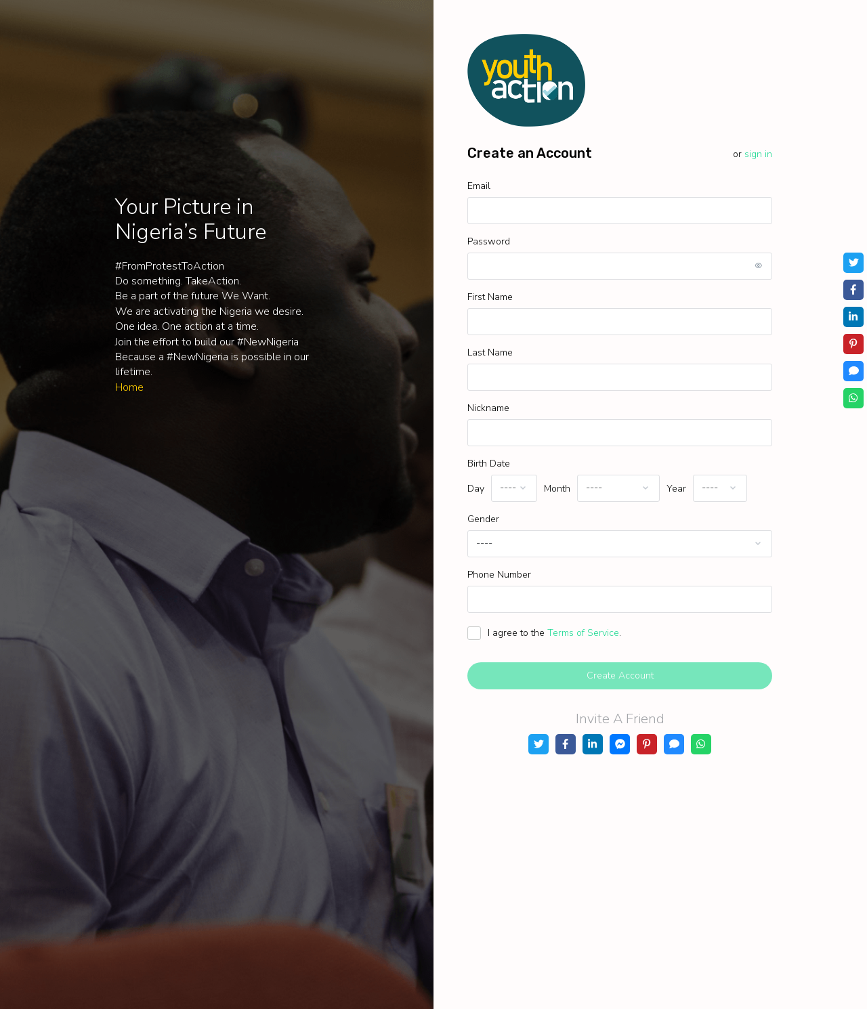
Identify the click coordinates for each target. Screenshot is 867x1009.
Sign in (758, 154)
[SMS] (674, 744)
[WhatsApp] (701, 744)
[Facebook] (565, 744)
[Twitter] (538, 744)
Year (676, 488)
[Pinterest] (647, 744)
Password (488, 241)
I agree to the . (554, 632)
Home (129, 387)
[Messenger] (620, 744)
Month (557, 488)
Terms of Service (583, 632)
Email (478, 185)
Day (475, 488)
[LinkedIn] (593, 744)
